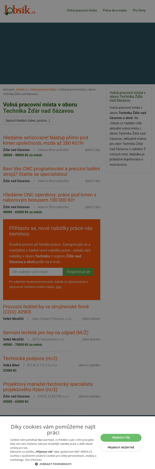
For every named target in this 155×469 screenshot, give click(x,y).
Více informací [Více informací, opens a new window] (33, 460)
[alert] (77, 234)
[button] (53, 464)
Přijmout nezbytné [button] (121, 447)
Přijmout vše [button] (121, 437)
